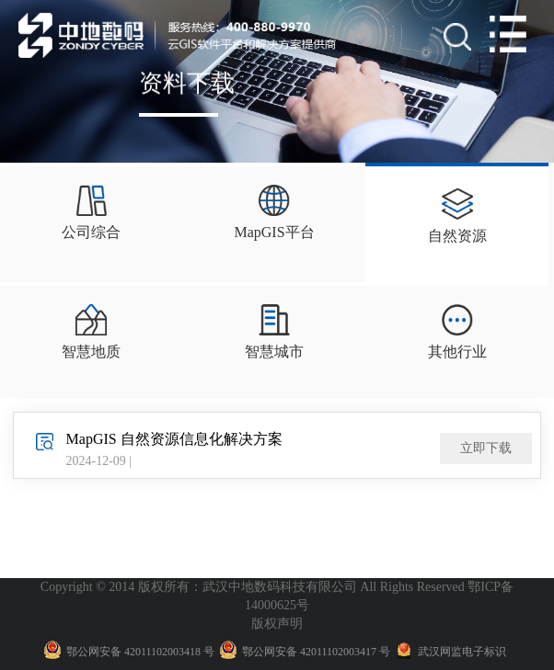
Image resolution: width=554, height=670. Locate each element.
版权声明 (277, 623)
